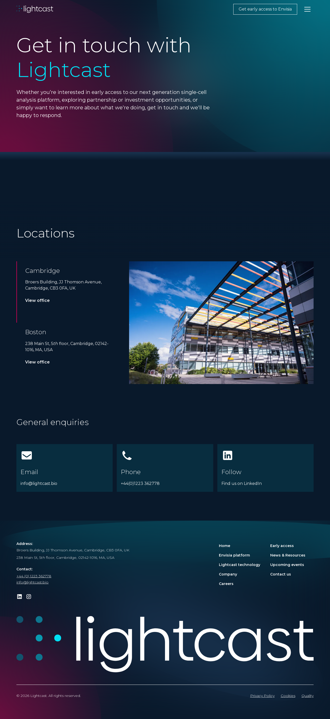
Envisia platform (234, 555)
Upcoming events (287, 564)
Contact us (280, 574)
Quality (308, 695)
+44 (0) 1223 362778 (33, 576)
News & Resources (287, 555)
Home (224, 545)
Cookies (288, 695)
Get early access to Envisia (265, 9)
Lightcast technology (239, 564)
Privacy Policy (262, 695)
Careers (226, 583)
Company (228, 574)
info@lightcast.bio (32, 582)
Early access (282, 545)
